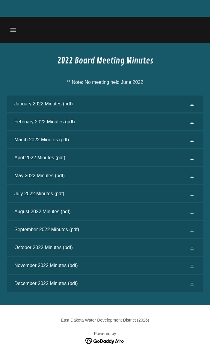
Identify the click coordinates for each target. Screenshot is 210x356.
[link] (105, 104)
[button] (29, 30)
